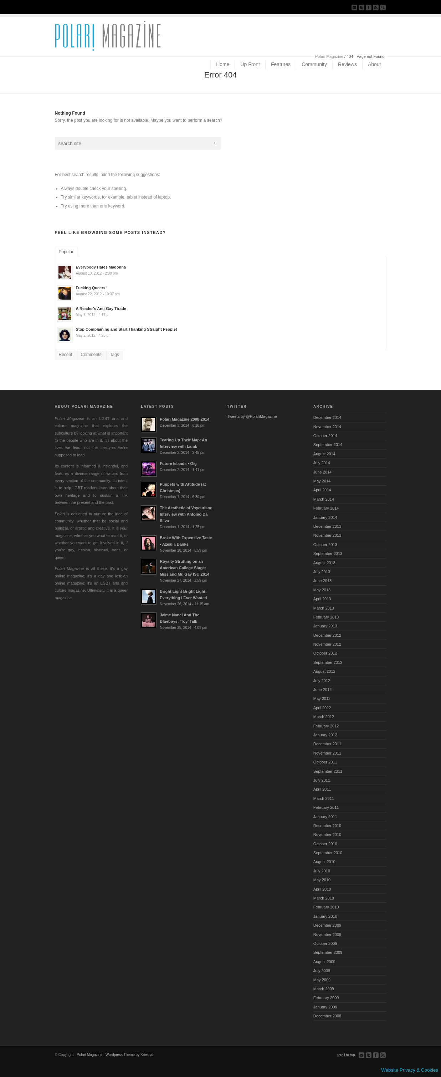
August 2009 (324, 962)
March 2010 (323, 898)
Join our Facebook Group (368, 7)
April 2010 (322, 889)
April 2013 (322, 599)
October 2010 (325, 844)
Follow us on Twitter (361, 7)
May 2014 (321, 481)
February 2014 (326, 508)
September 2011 (327, 771)
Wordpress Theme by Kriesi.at (129, 1055)
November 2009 (327, 934)
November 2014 (327, 427)
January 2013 (325, 626)
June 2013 (322, 580)
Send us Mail (354, 7)
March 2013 (323, 608)
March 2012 (323, 717)
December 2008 (327, 1016)
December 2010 (327, 825)
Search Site (382, 7)
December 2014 (327, 417)
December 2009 (327, 925)
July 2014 (321, 463)
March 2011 (323, 798)
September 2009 (327, 952)
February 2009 (326, 998)
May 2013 (321, 590)
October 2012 (325, 653)
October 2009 (325, 943)
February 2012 (326, 726)
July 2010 (321, 871)
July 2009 (321, 970)
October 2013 (325, 544)
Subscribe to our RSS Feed (375, 7)
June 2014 (322, 472)
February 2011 (326, 807)
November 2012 (327, 644)
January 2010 (325, 916)
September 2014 (327, 444)
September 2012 (327, 662)
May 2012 (321, 698)
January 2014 (325, 517)
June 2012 (322, 689)
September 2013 (327, 553)
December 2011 (327, 744)
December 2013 (327, 526)
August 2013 (324, 563)
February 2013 (326, 617)
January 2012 (325, 735)
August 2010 (324, 862)
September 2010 (327, 853)
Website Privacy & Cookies (409, 1070)
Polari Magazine (329, 56)
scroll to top (346, 1055)
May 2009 (321, 980)
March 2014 (323, 499)
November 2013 (327, 535)
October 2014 (325, 436)
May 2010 (321, 880)
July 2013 (321, 572)
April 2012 (322, 708)
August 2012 (324, 671)
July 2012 (321, 680)
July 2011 (321, 780)
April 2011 (322, 789)
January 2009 (325, 1007)
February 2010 (326, 907)
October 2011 (325, 762)
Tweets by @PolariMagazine (252, 416)
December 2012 (327, 635)
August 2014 (324, 454)
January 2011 (325, 817)
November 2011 (327, 753)
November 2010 (327, 834)
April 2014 (322, 490)
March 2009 (323, 989)
